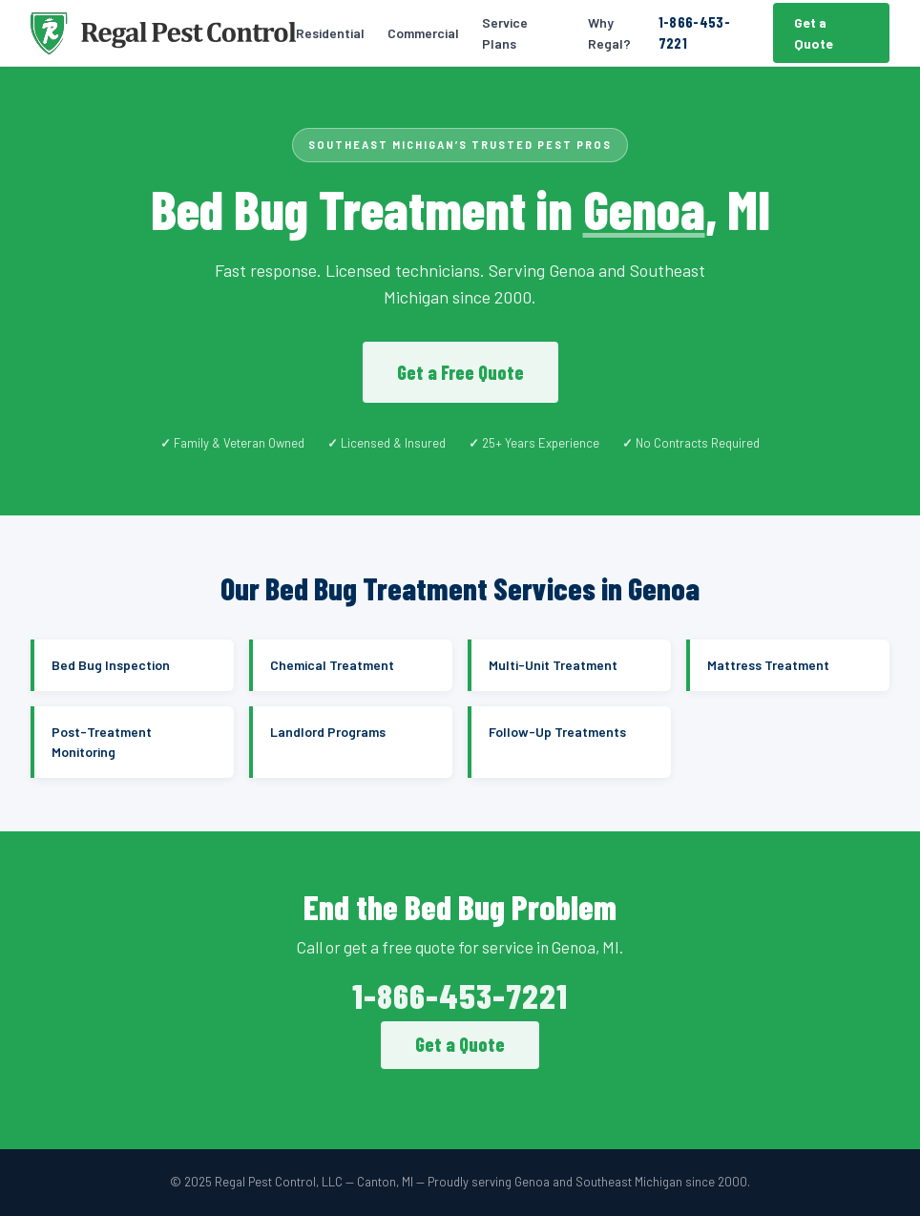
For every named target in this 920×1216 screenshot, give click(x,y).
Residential (330, 33)
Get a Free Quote (460, 372)
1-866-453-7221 (694, 32)
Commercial (423, 33)
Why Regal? (609, 33)
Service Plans (505, 33)
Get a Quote (813, 33)
